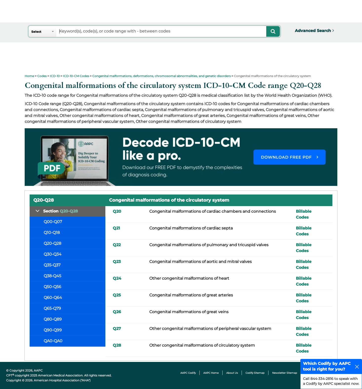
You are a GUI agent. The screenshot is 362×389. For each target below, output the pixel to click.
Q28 (117, 345)
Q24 (117, 278)
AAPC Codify (188, 372)
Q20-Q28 (52, 243)
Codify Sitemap (255, 372)
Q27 (117, 328)
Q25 (117, 295)
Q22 (117, 245)
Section (60, 211)
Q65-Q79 (52, 308)
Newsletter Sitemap (284, 372)
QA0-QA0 (53, 341)
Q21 (116, 228)
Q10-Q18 (52, 232)
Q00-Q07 (53, 221)
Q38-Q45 (52, 276)
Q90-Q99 (53, 330)
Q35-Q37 (52, 265)
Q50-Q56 (52, 286)
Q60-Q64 (53, 297)
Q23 (117, 261)
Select (36, 31)
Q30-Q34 (52, 254)
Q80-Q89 (53, 319)
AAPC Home (211, 372)
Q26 (117, 311)
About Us (232, 372)
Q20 (117, 211)
